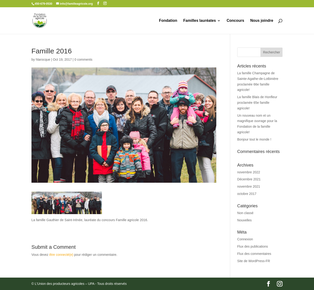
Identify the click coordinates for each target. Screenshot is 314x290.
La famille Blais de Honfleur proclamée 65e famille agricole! (257, 102)
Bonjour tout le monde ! (254, 139)
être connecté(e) (61, 255)
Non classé (245, 213)
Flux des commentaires (254, 254)
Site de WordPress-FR (253, 261)
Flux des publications (252, 246)
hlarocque (43, 59)
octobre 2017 (246, 194)
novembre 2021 (248, 186)
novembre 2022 (248, 172)
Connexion (245, 239)
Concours (235, 20)
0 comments (83, 59)
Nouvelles (244, 220)
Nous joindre (261, 20)
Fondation (168, 20)
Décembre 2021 (249, 179)
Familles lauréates (199, 20)
